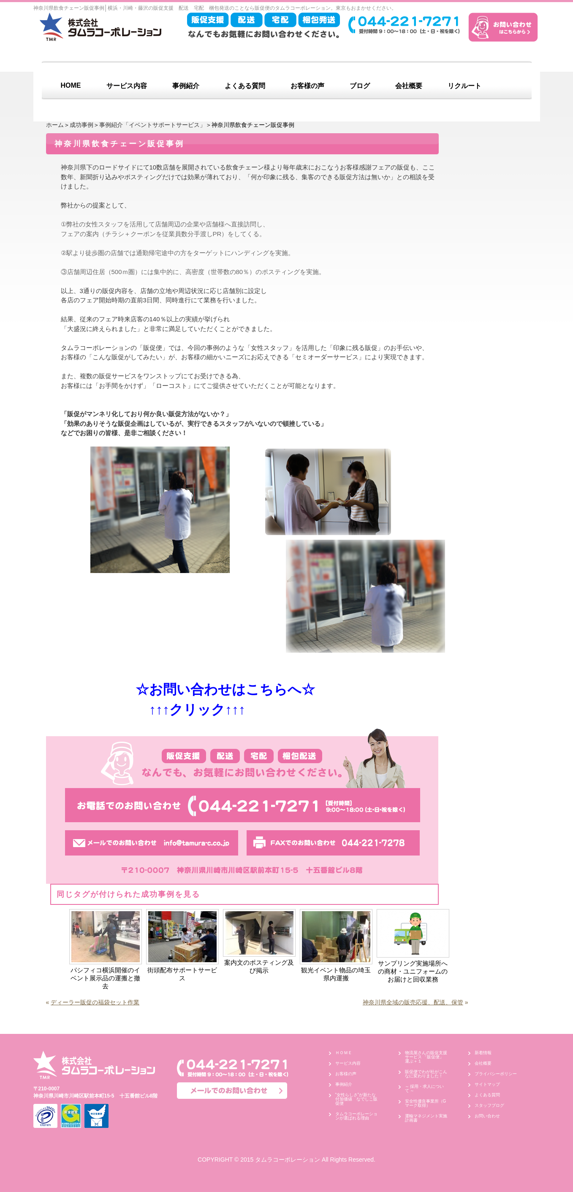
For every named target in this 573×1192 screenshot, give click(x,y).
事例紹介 (185, 85)
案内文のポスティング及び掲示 (259, 966)
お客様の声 (307, 85)
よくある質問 (245, 85)
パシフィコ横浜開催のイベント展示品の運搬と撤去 (105, 978)
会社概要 (408, 85)
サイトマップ (487, 1084)
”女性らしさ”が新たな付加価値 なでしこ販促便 (356, 1099)
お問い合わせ (487, 1116)
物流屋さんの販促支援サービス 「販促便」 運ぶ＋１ (426, 1056)
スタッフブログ (489, 1105)
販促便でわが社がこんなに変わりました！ (426, 1073)
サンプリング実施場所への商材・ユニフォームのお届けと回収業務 (413, 971)
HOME (71, 85)
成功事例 (81, 124)
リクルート (464, 85)
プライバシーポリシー (496, 1073)
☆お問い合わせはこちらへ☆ (216, 689)
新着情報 (483, 1052)
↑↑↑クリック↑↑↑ (160, 709)
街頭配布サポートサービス (182, 974)
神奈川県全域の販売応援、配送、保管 (413, 1002)
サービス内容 (126, 85)
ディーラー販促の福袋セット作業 (95, 1002)
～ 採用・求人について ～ (424, 1088)
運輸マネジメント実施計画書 (426, 1118)
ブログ (360, 85)
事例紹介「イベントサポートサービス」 (152, 124)
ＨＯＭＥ (343, 1052)
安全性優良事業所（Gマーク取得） (425, 1103)
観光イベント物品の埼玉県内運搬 (336, 974)
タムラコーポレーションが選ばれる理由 (356, 1115)
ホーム (55, 124)
